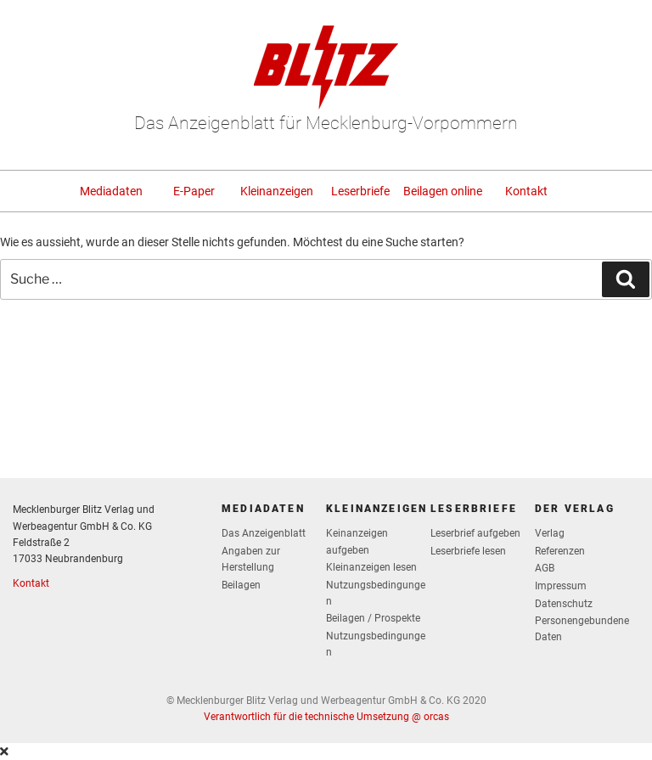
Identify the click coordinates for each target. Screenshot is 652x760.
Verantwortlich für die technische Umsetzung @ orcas (326, 717)
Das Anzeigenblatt (264, 533)
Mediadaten (111, 191)
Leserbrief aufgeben (475, 533)
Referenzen (560, 551)
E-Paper (194, 191)
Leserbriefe (360, 191)
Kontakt (526, 191)
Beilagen (241, 585)
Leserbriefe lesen (468, 551)
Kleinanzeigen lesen (371, 567)
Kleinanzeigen (276, 191)
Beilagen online (442, 191)
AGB (544, 568)
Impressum (561, 586)
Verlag (550, 533)
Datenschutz (564, 604)
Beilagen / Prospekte (373, 618)
